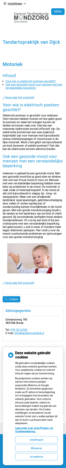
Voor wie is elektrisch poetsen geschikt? (30, 81)
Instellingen (36, 439)
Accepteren (36, 456)
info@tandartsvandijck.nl (29, 333)
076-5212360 (18, 329)
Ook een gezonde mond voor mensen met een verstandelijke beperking (33, 86)
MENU (58, 11)
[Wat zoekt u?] (33, 291)
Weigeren (36, 448)
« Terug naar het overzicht (18, 97)
